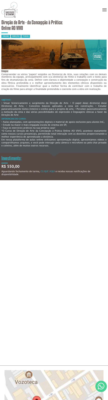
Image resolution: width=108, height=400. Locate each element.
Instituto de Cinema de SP (9, 10)
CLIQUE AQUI (48, 171)
